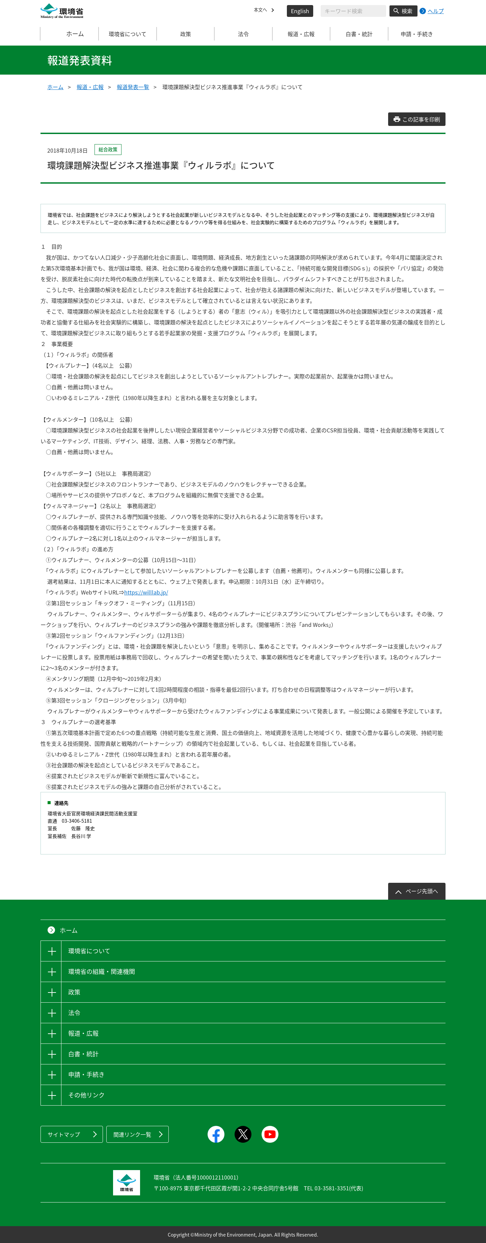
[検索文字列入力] (353, 11)
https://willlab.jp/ (146, 592)
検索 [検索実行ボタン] (407, 11)
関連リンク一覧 (132, 1134)
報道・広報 (90, 87)
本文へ (262, 11)
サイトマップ (64, 1134)
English (300, 11)
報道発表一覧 (133, 87)
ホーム (70, 34)
